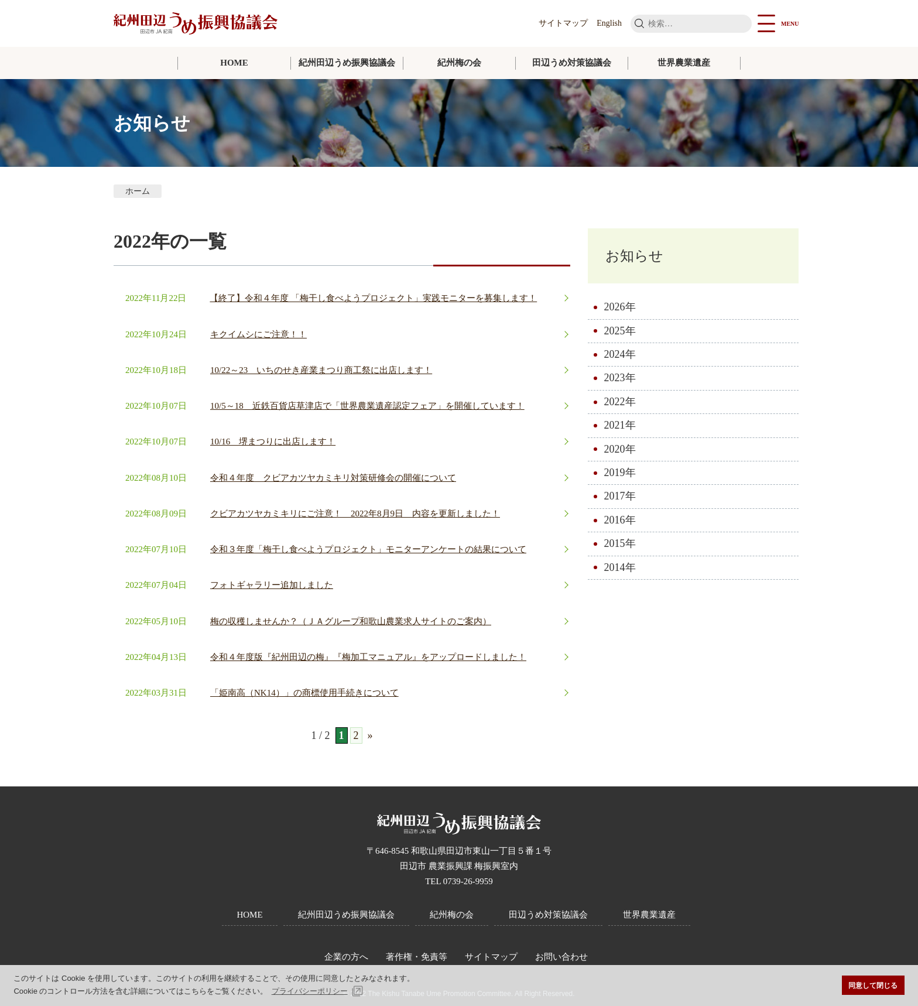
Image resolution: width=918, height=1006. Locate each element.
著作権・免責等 (416, 956)
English (609, 23)
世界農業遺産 (683, 62)
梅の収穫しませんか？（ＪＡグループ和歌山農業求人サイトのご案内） (350, 621)
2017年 (620, 498)
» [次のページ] (370, 735)
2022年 (620, 403)
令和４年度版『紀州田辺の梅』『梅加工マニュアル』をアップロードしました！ (368, 657)
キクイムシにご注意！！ (258, 334)
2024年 (620, 355)
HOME (234, 62)
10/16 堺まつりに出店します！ (272, 441)
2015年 (620, 544)
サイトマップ (563, 23)
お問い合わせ (561, 956)
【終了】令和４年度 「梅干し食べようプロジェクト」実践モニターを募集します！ (373, 298)
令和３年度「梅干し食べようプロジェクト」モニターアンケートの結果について (368, 549)
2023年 (620, 379)
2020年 (620, 450)
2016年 (620, 521)
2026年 (620, 308)
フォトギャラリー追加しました (271, 585)
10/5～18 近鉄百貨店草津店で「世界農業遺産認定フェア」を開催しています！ (367, 405)
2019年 (620, 474)
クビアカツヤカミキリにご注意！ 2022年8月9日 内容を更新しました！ (355, 513)
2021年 (620, 426)
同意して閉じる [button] (873, 985)
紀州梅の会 (459, 62)
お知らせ (636, 256)
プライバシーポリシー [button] (310, 991)
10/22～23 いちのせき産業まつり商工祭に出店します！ (321, 370)
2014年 (620, 568)
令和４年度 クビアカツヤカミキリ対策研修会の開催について (333, 478)
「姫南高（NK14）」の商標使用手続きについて (304, 692)
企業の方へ (346, 956)
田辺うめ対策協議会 (571, 62)
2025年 (620, 332)
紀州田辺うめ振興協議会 (347, 62)
